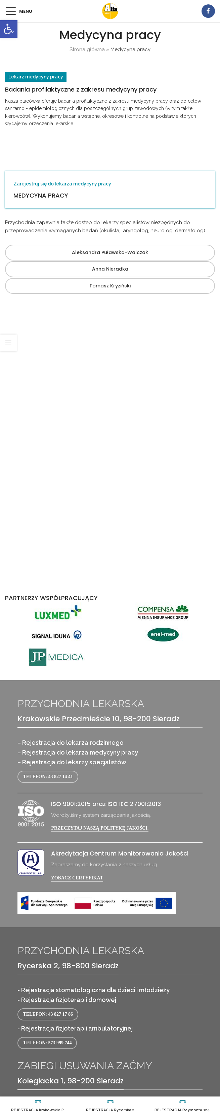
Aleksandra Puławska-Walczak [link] (110, 252)
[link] (8, 29)
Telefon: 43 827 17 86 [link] (48, 1014)
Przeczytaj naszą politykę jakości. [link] (99, 828)
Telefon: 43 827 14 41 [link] (48, 776)
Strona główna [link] (87, 49)
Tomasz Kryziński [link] (110, 285)
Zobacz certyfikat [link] (77, 877)
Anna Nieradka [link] (110, 269)
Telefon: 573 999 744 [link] (47, 1042)
